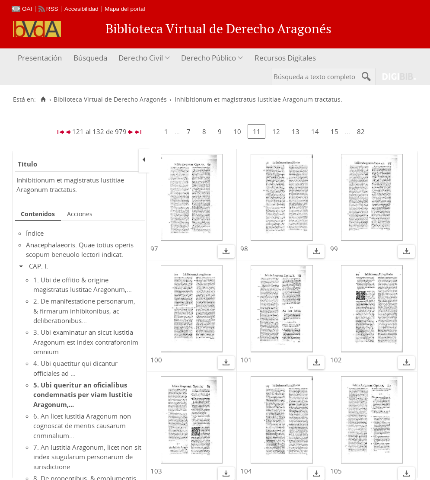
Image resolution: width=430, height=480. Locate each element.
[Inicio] (43, 99)
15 (334, 131)
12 (276, 131)
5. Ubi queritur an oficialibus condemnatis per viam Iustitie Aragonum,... (83, 395)
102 (336, 359)
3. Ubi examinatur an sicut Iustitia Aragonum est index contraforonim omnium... (85, 342)
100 (156, 359)
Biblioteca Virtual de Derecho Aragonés (110, 99)
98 (244, 248)
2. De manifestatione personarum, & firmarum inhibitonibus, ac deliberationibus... (84, 311)
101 (246, 359)
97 (154, 248)
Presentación (40, 58)
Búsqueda (90, 58)
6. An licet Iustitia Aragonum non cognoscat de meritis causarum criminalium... (82, 426)
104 (246, 471)
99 (334, 248)
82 (361, 131)
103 (156, 471)
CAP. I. (38, 266)
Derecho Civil (140, 58)
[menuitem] (40, 58)
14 (315, 131)
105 (336, 471)
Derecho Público (208, 58)
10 (237, 131)
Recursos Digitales (285, 58)
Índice (35, 233)
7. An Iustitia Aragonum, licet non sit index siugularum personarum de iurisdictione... (87, 457)
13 (295, 131)
